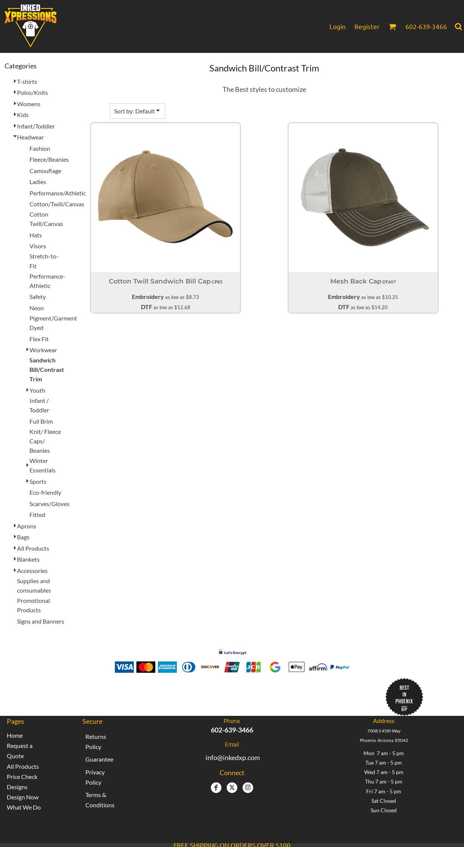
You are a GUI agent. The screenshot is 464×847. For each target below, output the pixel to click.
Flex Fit (39, 338)
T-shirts (27, 81)
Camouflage (45, 170)
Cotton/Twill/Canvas (56, 203)
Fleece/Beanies (49, 159)
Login (337, 26)
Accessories (32, 570)
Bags (23, 536)
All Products (33, 548)
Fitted (37, 514)
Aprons (26, 526)
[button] (392, 26)
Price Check (22, 776)
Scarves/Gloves (49, 503)
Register (367, 26)
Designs (17, 786)
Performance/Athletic (57, 193)
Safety (37, 296)
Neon (36, 307)
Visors (37, 245)
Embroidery (148, 296)
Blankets (28, 559)
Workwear (43, 349)
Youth (37, 390)
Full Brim (41, 421)
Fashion (39, 148)
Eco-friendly (45, 492)
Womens (28, 103)
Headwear (30, 137)
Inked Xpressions (174, 693)
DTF (146, 306)
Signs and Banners (40, 621)
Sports (37, 481)
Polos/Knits (32, 92)
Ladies (37, 181)
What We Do (24, 807)
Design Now (23, 797)
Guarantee (99, 759)
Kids (23, 114)
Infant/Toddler (36, 126)
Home (15, 735)
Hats (35, 234)
